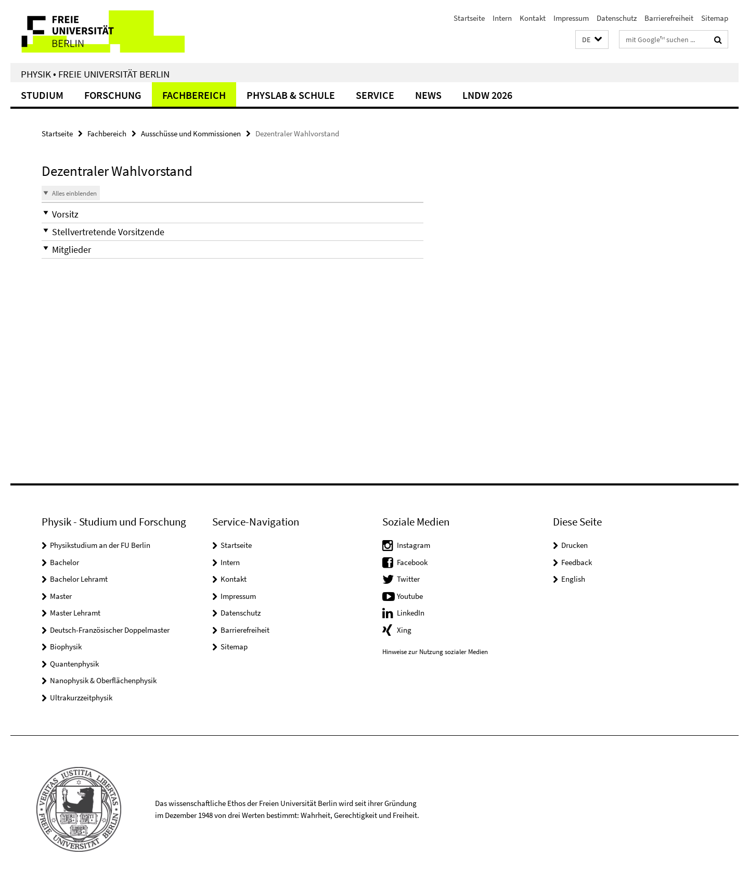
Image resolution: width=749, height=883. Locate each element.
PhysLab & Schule (291, 94)
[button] (592, 39)
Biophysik (66, 646)
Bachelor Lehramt (79, 579)
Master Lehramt (75, 613)
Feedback (576, 562)
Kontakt (533, 18)
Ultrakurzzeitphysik (81, 697)
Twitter (408, 579)
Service (375, 94)
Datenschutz (617, 18)
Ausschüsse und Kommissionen (191, 133)
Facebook (412, 562)
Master (61, 596)
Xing (404, 630)
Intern (502, 18)
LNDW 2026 (487, 94)
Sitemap (714, 18)
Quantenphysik (74, 664)
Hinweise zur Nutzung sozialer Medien (435, 651)
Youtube (410, 596)
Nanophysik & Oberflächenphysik (103, 680)
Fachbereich (194, 94)
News (428, 94)
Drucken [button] (574, 545)
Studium (42, 94)
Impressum (571, 18)
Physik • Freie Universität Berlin (95, 74)
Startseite (469, 18)
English (573, 579)
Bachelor (64, 562)
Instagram (413, 545)
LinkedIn (410, 613)
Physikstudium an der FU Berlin (100, 545)
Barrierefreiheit (668, 18)
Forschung (112, 94)
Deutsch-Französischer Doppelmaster (110, 630)
